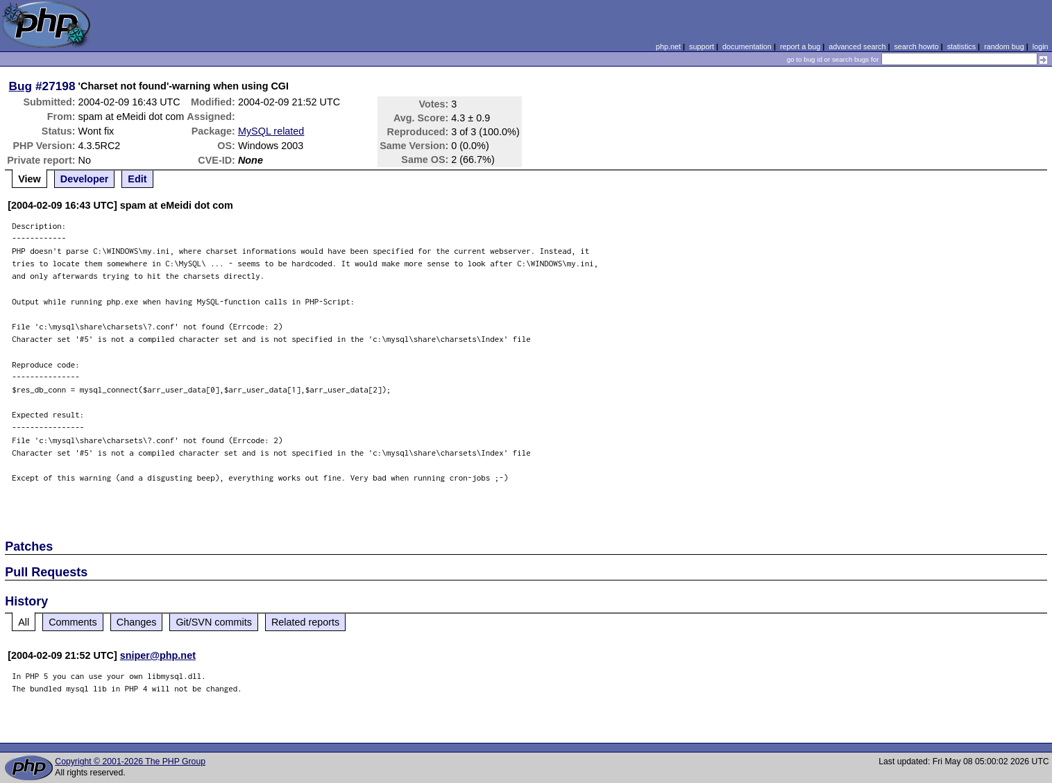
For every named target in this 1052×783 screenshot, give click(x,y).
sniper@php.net (158, 655)
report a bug (800, 46)
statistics (961, 46)
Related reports (305, 622)
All (23, 622)
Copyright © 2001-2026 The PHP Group (130, 761)
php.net (668, 46)
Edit (137, 178)
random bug (1004, 46)
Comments (73, 622)
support (701, 46)
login (1041, 46)
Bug (21, 86)
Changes (137, 622)
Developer (84, 178)
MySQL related (271, 131)
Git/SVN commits (214, 622)
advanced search (857, 46)
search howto (916, 46)
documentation (747, 46)
